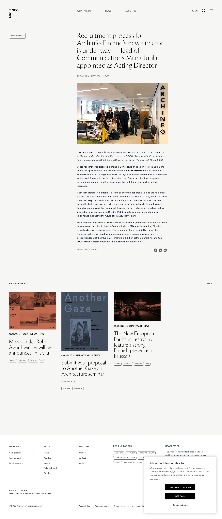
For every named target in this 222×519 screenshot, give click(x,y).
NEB (42, 361)
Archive (47, 473)
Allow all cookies (163, 496)
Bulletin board (50, 468)
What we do (84, 11)
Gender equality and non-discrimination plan (133, 506)
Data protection (102, 506)
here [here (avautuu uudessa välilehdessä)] (136, 241)
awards (22, 361)
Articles (47, 458)
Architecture (15, 452)
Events (47, 463)
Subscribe (172, 463)
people (117, 463)
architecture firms (133, 463)
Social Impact (30, 334)
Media (81, 463)
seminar (66, 388)
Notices (96, 76)
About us (130, 11)
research (78, 388)
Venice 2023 (144, 458)
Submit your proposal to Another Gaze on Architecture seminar (83, 368)
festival (128, 364)
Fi (192, 10)
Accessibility (84, 506)
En (196, 10)
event (13, 361)
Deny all (196, 496)
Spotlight (131, 453)
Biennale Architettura (125, 458)
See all (210, 283)
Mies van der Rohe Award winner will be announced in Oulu (30, 347)
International (83, 355)
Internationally (15, 458)
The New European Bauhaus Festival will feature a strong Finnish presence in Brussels (135, 345)
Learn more (155, 488)
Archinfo (83, 452)
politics (33, 361)
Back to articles (17, 35)
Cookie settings (180, 505)
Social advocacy (16, 463)
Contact (82, 458)
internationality (146, 453)
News (108, 11)
